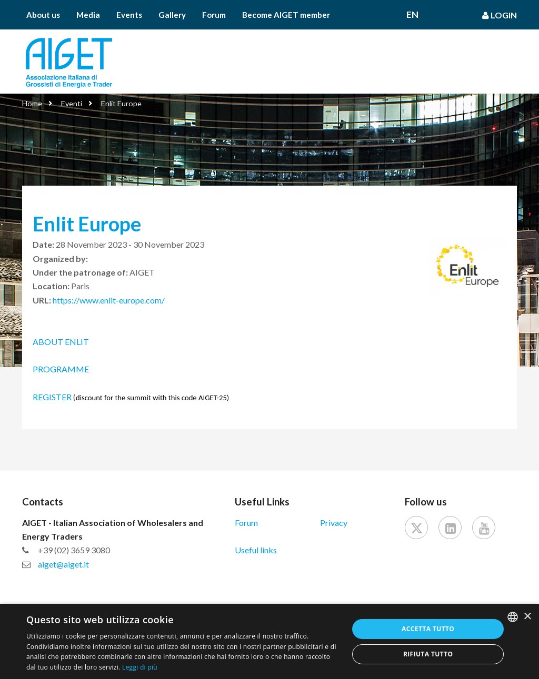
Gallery (172, 14)
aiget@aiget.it (63, 564)
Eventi (71, 103)
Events (129, 14)
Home (32, 103)
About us (43, 14)
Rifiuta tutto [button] (428, 654)
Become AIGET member (286, 14)
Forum (214, 14)
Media (88, 14)
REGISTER (52, 397)
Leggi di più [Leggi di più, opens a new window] (139, 667)
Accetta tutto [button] (428, 628)
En (412, 14)
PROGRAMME (61, 369)
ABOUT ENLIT (62, 342)
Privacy (333, 523)
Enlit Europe (121, 103)
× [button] (527, 617)
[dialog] (269, 641)
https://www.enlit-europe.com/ (109, 300)
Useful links (256, 550)
